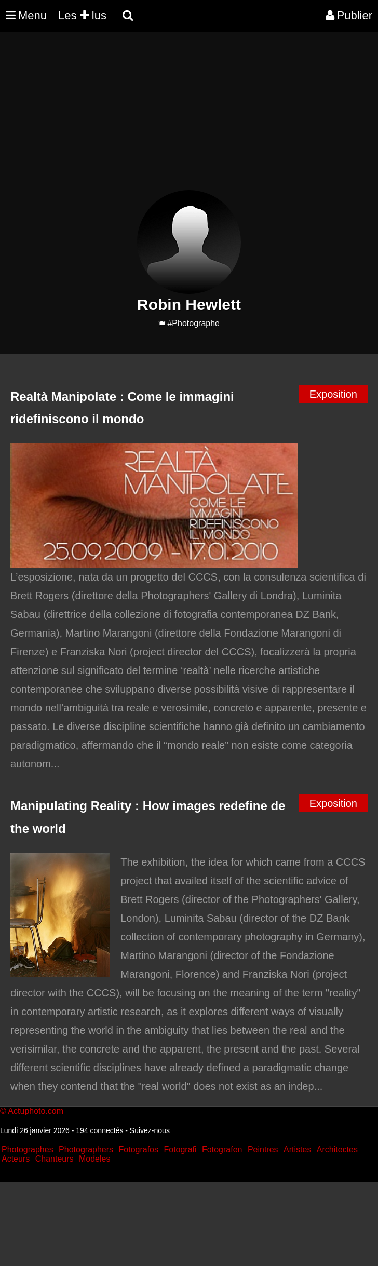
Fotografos (138, 1149)
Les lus (82, 15)
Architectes (337, 1149)
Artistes (297, 1149)
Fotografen (222, 1149)
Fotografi (180, 1149)
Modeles (94, 1158)
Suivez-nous (150, 1130)
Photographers (86, 1149)
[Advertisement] (189, 117)
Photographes (27, 1149)
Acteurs (16, 1158)
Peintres (263, 1149)
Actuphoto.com (35, 1111)
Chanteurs (54, 1158)
